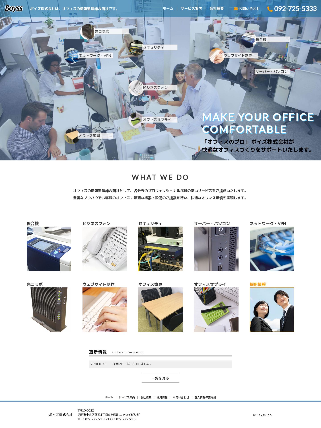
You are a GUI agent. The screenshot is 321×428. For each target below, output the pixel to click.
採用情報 (162, 397)
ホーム (168, 8)
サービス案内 (191, 8)
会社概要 (217, 8)
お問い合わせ (181, 397)
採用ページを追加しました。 (133, 364)
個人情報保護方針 (205, 397)
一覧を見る (160, 378)
